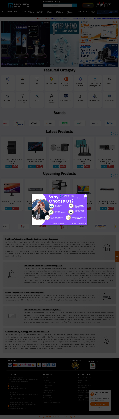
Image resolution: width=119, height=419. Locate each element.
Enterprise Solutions (49, 12)
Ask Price (39, 166)
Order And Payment (84, 385)
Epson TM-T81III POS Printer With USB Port (12, 161)
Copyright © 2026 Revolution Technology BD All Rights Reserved (59, 417)
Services (113, 11)
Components (22, 11)
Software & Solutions (39, 12)
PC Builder (88, 5)
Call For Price (32, 166)
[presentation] (112, 133)
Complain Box (82, 395)
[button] (6, 64)
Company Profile (48, 385)
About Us (46, 378)
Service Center (47, 400)
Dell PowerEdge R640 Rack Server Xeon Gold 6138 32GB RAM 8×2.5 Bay (107, 202)
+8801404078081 (14, 386)
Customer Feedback (84, 392)
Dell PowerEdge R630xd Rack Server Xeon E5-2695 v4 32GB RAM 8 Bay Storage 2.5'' (36, 202)
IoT (83, 11)
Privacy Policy (47, 392)
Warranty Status (83, 397)
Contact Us (46, 388)
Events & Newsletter (49, 383)
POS (87, 11)
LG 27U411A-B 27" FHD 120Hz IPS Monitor (11, 202)
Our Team (46, 380)
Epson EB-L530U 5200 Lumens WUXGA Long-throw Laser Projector (107, 161)
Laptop (15, 11)
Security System (92, 12)
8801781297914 (48, 2)
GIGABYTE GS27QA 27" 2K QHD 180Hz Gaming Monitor (36, 161)
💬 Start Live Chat (100, 404)
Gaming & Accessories (59, 12)
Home (3, 11)
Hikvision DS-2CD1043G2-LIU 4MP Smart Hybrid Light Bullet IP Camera (59, 161)
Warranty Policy (83, 380)
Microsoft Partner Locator (86, 400)
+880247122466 (14, 384)
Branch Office (47, 397)
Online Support (83, 390)
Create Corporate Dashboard (52, 402)
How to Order (82, 388)
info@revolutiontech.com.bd (64, 2)
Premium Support (103, 12)
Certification (47, 395)
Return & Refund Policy (86, 378)
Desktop (9, 11)
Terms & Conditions (49, 390)
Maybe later (100, 407)
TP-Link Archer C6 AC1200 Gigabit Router (83, 161)
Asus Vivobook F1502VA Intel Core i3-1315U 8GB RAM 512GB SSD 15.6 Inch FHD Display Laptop (83, 202)
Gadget (79, 11)
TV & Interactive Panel (69, 12)
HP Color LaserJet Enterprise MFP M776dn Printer (59, 202)
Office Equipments (31, 12)
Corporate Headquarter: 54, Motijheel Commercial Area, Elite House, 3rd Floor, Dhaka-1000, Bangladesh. (23, 380)
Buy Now (8, 166)
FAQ (79, 383)
